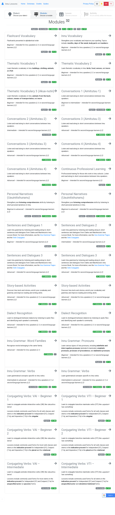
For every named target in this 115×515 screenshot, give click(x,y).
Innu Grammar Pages (47, 235)
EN (106, 4)
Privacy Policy (88, 4)
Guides (46, 4)
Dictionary (30, 4)
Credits (39, 4)
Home (23, 4)
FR (111, 4)
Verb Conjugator (19, 238)
